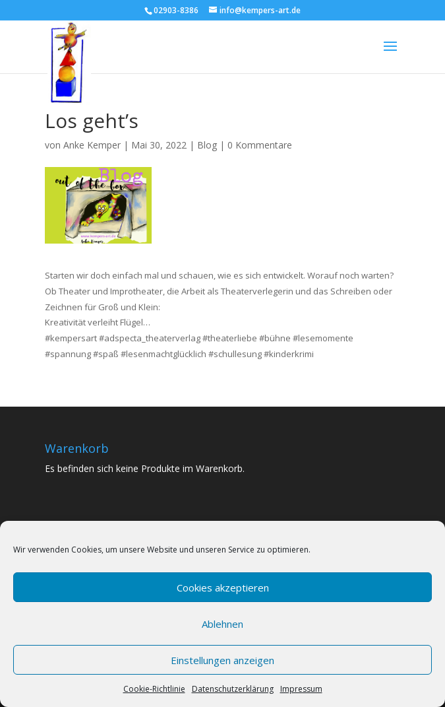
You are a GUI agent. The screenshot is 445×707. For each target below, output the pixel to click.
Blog (207, 145)
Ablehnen (222, 623)
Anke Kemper (92, 145)
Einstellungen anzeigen (222, 660)
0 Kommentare (259, 145)
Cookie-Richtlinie (154, 688)
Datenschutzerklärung (233, 688)
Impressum (301, 688)
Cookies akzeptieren (223, 587)
